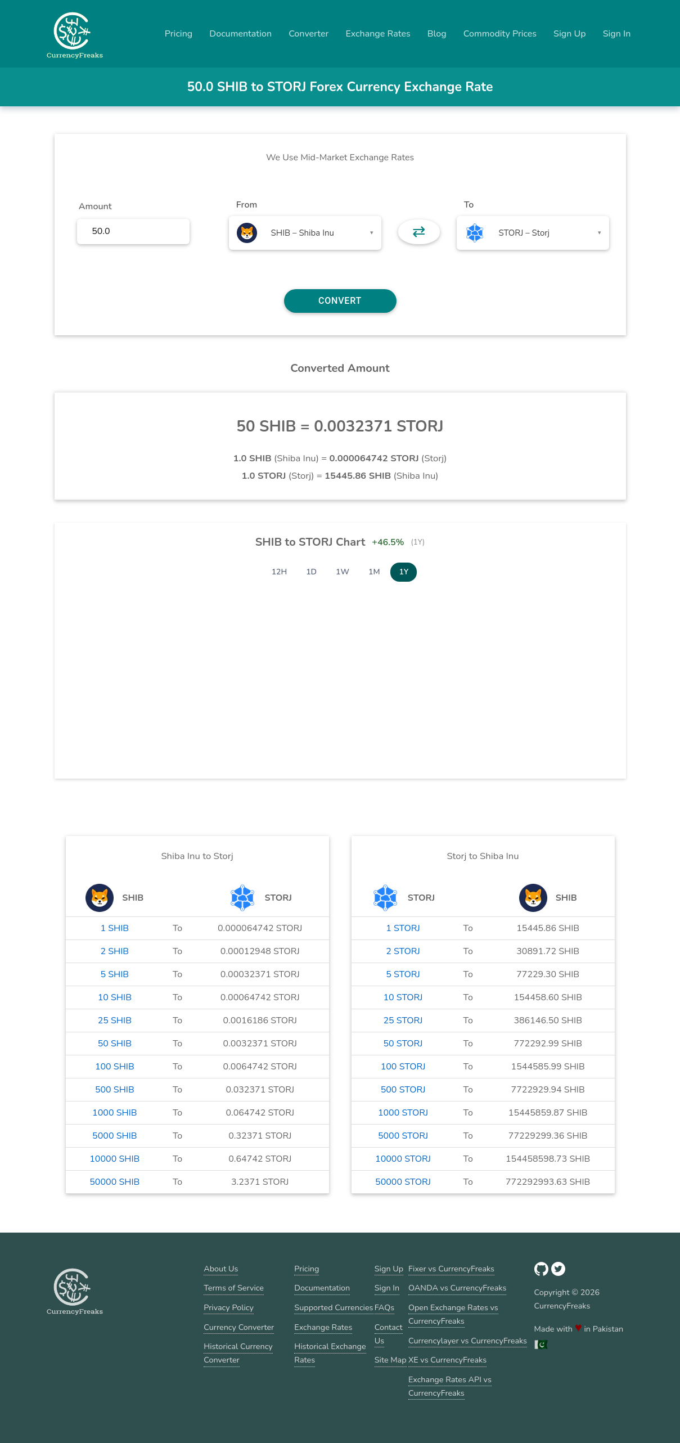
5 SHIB (114, 974)
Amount (95, 206)
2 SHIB (114, 951)
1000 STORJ (403, 1113)
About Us (221, 1268)
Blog (437, 34)
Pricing (179, 34)
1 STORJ (403, 928)
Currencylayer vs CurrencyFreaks (467, 1340)
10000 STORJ (403, 1159)
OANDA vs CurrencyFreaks (457, 1287)
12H (279, 572)
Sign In (617, 34)
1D (311, 572)
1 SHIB (114, 928)
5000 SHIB (114, 1136)
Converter (308, 34)
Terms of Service (234, 1287)
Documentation (240, 34)
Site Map (391, 1359)
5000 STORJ (403, 1136)
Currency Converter (239, 1327)
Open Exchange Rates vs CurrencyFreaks (453, 1314)
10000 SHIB (114, 1159)
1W (342, 572)
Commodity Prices (500, 34)
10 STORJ (402, 997)
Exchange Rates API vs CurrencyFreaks (450, 1386)
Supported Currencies (333, 1307)
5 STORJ (403, 974)
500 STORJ (403, 1090)
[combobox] (305, 233)
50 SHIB (115, 1043)
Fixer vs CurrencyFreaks (451, 1268)
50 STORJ (402, 1043)
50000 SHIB (114, 1182)
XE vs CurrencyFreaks (447, 1359)
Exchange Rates (377, 34)
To (469, 205)
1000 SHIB (114, 1113)
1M (374, 572)
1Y (403, 572)
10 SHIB (115, 997)
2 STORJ (403, 951)
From (246, 205)
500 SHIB (114, 1090)
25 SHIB (115, 1020)
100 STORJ (403, 1066)
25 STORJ (402, 1020)
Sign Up (569, 34)
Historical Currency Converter (238, 1353)
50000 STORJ (403, 1182)
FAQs (384, 1307)
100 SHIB (114, 1066)
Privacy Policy (229, 1307)
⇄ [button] (418, 231)
